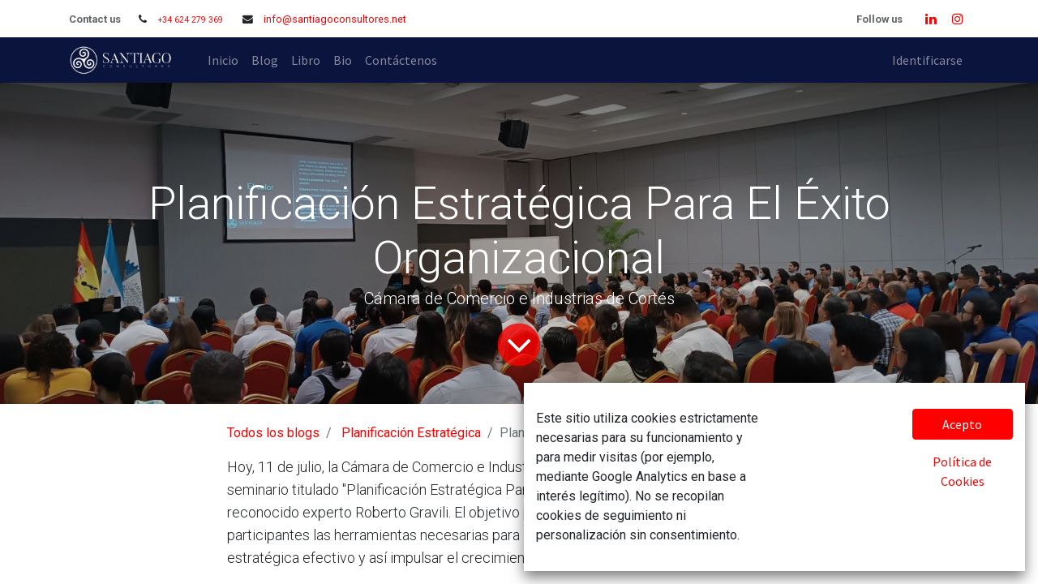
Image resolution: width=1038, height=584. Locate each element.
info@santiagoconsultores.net (335, 19)
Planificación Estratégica (411, 432)
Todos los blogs (273, 432)
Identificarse (927, 60)
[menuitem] (223, 60)
